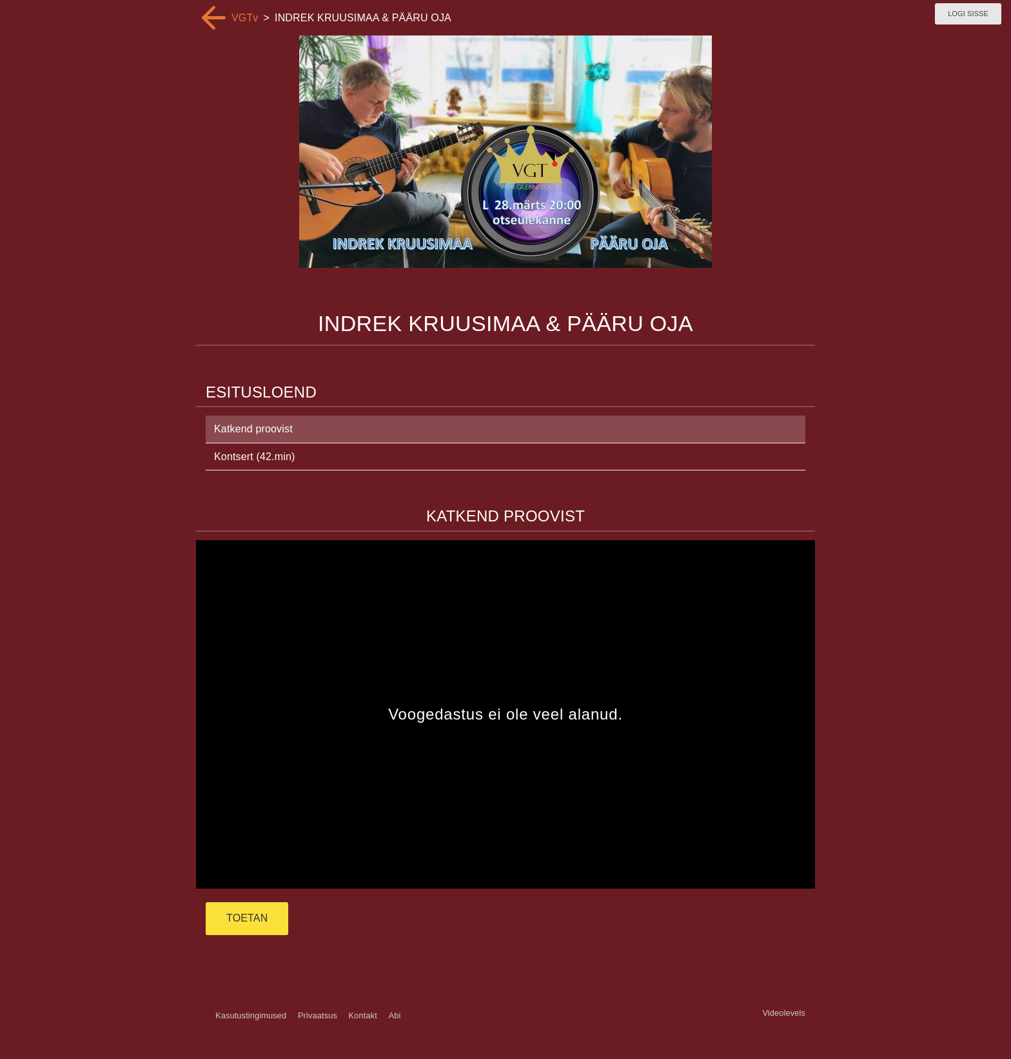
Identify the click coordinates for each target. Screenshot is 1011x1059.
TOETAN (247, 918)
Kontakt (363, 1015)
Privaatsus (317, 1015)
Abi (394, 1015)
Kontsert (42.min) (254, 456)
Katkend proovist (253, 428)
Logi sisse (968, 13)
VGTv (245, 17)
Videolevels (783, 1013)
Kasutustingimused (250, 1015)
